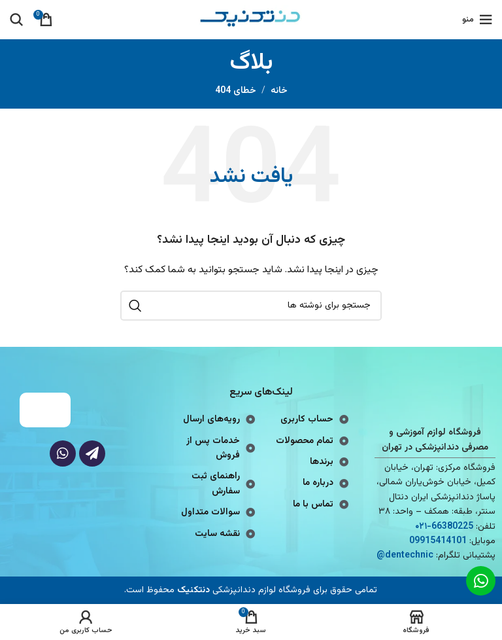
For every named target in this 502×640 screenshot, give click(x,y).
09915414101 (438, 541)
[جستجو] (16, 20)
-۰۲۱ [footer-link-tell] (423, 527)
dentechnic (409, 555)
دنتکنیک (193, 590)
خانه (279, 91)
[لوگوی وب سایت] (251, 20)
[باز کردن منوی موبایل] (477, 20)
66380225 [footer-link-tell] (452, 527)
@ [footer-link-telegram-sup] (380, 555)
